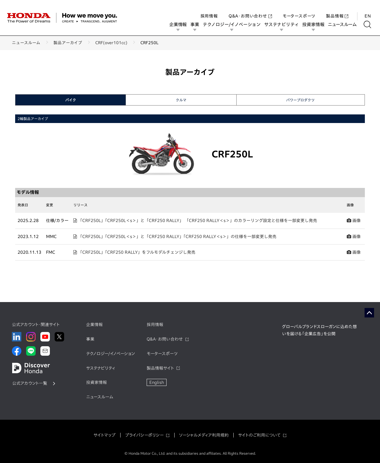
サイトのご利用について (259, 435)
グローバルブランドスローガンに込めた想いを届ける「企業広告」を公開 (319, 330)
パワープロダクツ (300, 100)
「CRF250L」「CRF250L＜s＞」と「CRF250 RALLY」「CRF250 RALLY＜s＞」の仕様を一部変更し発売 (174, 236)
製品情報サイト (160, 368)
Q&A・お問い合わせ (250, 10)
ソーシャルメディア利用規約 (204, 435)
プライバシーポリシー (144, 435)
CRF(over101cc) (111, 43)
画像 (354, 220)
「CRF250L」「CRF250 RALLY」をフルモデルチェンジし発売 (134, 252)
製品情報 (337, 10)
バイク (70, 100)
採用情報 (209, 10)
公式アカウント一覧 (29, 383)
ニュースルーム (344, 24)
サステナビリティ (283, 24)
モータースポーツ (299, 10)
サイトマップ (104, 435)
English (156, 382)
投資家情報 (315, 24)
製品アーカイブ (67, 43)
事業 (196, 24)
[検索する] (369, 24)
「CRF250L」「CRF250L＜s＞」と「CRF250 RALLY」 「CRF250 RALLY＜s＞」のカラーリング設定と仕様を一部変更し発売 (195, 220)
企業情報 (180, 24)
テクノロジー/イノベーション (234, 24)
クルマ (181, 100)
